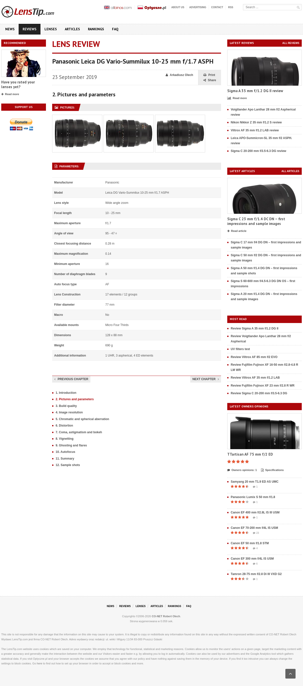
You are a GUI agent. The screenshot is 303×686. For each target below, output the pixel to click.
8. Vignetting (65, 438)
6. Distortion (64, 425)
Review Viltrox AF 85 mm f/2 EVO (254, 357)
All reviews (290, 43)
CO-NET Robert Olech (166, 616)
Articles (72, 29)
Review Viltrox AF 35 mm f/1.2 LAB (255, 377)
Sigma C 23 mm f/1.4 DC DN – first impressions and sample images (256, 221)
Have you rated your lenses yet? (18, 84)
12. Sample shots (68, 465)
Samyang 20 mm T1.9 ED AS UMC (254, 481)
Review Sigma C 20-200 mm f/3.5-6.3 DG (259, 393)
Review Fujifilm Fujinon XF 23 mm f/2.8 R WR (263, 385)
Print (209, 75)
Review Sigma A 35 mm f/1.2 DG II (254, 328)
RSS (230, 7)
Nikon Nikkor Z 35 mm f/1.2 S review (256, 122)
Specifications (272, 470)
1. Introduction (66, 393)
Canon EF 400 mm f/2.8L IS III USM (255, 512)
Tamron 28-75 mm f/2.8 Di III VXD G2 (256, 574)
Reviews (30, 29)
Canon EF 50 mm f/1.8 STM (250, 543)
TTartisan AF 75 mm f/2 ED (250, 454)
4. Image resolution (69, 412)
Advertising (197, 7)
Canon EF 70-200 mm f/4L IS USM (254, 528)
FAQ (115, 29)
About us (177, 7)
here (39, 663)
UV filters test (240, 349)
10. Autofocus (65, 452)
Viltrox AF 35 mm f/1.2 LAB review (255, 130)
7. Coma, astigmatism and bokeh (79, 432)
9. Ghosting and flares (71, 445)
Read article (236, 231)
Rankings (96, 29)
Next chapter (205, 379)
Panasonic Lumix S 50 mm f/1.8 (253, 497)
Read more (10, 94)
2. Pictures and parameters (75, 399)
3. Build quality (66, 406)
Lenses (50, 29)
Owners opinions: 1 (242, 470)
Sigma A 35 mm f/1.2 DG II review (255, 90)
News (10, 29)
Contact (217, 7)
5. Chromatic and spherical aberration (82, 419)
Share (209, 80)
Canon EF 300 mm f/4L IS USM (252, 558)
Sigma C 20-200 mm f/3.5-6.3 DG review (258, 151)
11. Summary (65, 458)
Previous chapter (71, 379)
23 (256, 533)
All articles (290, 171)
